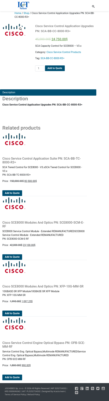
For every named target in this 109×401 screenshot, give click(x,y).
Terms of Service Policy (15, 394)
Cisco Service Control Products (63, 52)
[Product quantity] (39, 68)
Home (18, 13)
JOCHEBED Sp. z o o (14, 388)
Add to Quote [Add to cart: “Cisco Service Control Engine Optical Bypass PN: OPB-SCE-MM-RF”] (12, 377)
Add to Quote (55, 68)
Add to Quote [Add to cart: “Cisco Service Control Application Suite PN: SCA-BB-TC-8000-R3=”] (12, 193)
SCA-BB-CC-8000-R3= (52, 58)
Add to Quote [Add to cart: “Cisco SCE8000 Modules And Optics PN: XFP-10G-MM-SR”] (12, 313)
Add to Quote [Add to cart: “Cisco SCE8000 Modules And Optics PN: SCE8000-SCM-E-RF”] (12, 256)
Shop (26, 13)
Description (9, 92)
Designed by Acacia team (53, 391)
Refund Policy (33, 394)
